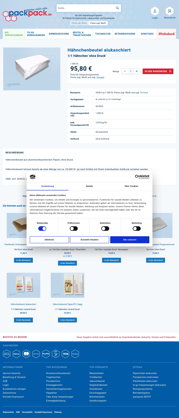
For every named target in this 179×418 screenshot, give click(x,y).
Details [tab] (89, 186)
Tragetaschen (53, 377)
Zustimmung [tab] (47, 186)
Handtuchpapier (98, 400)
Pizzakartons (53, 381)
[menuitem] (14, 34)
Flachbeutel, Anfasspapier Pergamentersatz (156, 244)
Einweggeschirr (54, 385)
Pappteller (51, 393)
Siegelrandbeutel (98, 385)
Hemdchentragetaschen (59, 389)
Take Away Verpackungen (59, 396)
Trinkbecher (96, 377)
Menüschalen (97, 373)
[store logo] (27, 14)
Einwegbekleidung (55, 400)
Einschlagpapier (98, 393)
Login (6, 385)
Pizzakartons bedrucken (145, 377)
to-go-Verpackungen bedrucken (149, 385)
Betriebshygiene (141, 393)
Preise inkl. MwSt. (79, 23)
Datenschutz (9, 393)
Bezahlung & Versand (14, 377)
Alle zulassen (129, 239)
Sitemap (58, 412)
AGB (5, 381)
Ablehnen (49, 239)
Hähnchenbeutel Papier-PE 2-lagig (67, 304)
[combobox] (89, 8)
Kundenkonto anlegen (14, 389)
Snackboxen (96, 389)
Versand (100, 77)
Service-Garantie (11, 373)
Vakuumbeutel (97, 381)
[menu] (80, 34)
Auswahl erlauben (89, 239)
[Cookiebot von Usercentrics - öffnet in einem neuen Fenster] (137, 177)
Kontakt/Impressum (13, 396)
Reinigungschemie (142, 389)
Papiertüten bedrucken (145, 373)
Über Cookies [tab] (131, 186)
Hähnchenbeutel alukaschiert (23, 304)
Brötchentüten (97, 396)
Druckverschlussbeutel (58, 373)
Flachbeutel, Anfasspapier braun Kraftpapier (23, 244)
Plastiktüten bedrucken (145, 381)
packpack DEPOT (142, 396)
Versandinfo (27, 412)
